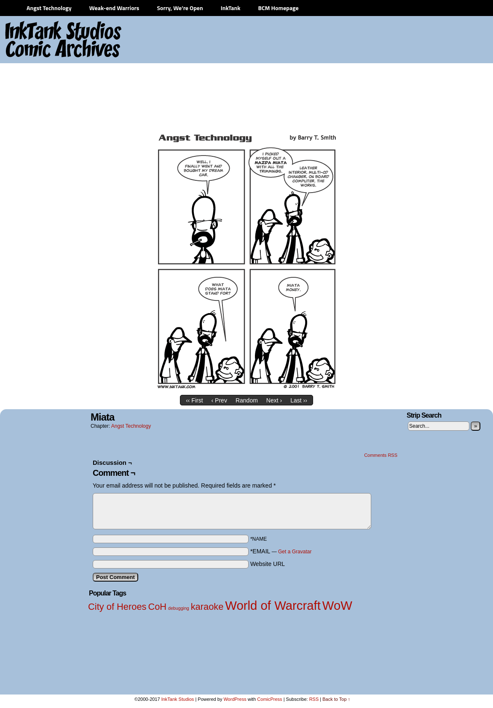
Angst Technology (49, 7)
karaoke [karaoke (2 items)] (207, 606)
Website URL (267, 563)
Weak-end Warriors (114, 7)
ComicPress (269, 699)
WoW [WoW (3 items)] (337, 605)
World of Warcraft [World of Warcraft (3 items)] (273, 605)
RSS (314, 699)
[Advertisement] (419, 73)
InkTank (231, 7)
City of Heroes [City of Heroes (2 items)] (117, 606)
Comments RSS (380, 455)
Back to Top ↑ (336, 699)
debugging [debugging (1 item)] (178, 608)
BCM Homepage (278, 7)
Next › (274, 400)
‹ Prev (219, 400)
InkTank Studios (177, 699)
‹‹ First (194, 400)
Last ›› (298, 400)
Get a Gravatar (294, 552)
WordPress (234, 699)
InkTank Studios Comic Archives (38, 40)
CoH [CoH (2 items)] (157, 606)
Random (247, 400)
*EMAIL (281, 551)
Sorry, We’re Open (180, 7)
